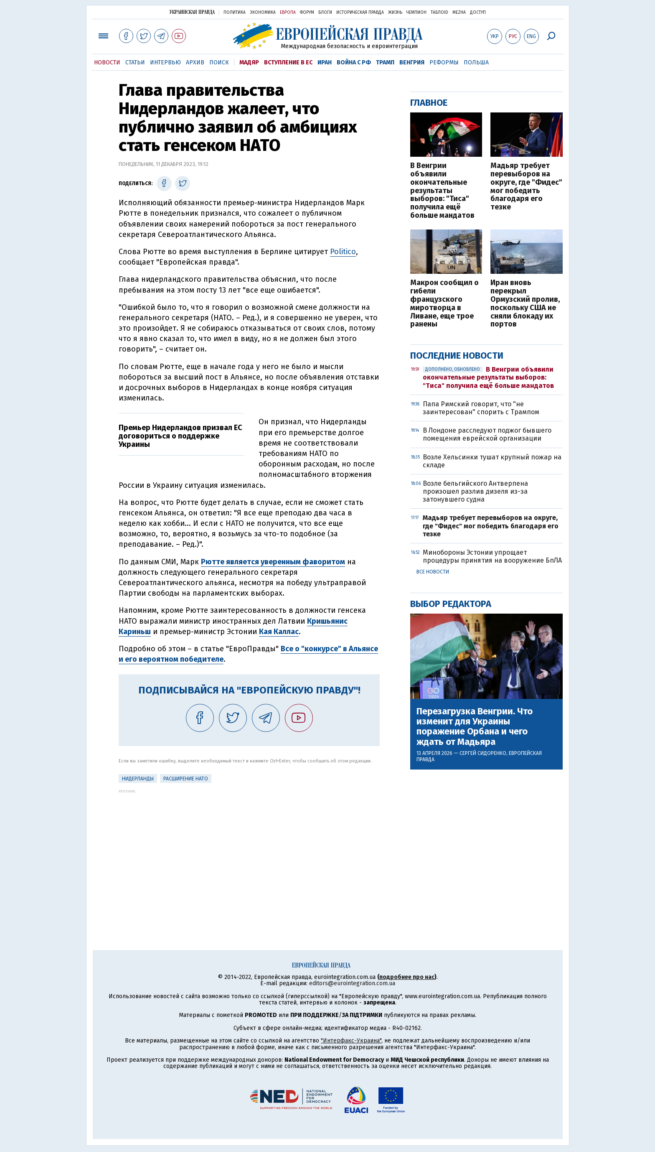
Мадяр (249, 62)
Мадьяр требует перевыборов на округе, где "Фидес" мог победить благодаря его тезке (526, 187)
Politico (343, 251)
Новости (107, 62)
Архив (195, 62)
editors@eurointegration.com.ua (352, 983)
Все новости (432, 572)
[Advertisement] (249, 851)
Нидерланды (138, 779)
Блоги (325, 12)
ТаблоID (439, 12)
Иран (324, 62)
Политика (234, 12)
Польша (476, 62)
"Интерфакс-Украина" (351, 1040)
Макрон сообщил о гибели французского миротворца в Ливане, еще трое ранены (444, 304)
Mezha (459, 12)
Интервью (165, 62)
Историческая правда (360, 12)
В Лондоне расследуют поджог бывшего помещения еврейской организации (487, 434)
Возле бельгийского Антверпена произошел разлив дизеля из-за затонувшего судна (475, 491)
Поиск (219, 62)
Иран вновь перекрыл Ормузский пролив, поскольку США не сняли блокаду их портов (525, 304)
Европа (288, 12)
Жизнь (395, 12)
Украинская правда (192, 12)
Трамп (385, 62)
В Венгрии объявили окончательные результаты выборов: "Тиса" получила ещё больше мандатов (442, 191)
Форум (307, 12)
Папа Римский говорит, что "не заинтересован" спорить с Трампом (481, 408)
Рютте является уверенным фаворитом (273, 561)
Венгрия (411, 62)
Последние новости (456, 355)
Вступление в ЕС (288, 62)
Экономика (263, 12)
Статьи (135, 62)
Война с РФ (354, 62)
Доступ (478, 12)
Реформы (444, 62)
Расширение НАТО (185, 779)
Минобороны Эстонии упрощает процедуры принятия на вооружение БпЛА (492, 556)
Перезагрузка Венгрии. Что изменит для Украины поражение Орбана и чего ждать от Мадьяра (474, 726)
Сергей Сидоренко (483, 753)
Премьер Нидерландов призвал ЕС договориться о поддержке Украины (180, 436)
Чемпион (416, 12)
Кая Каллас (279, 631)
